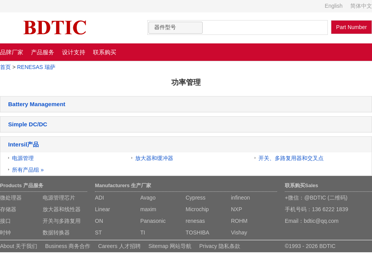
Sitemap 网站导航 (169, 246)
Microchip (197, 209)
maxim (148, 209)
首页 (5, 67)
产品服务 (42, 52)
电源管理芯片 (59, 198)
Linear (102, 209)
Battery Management (36, 104)
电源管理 (23, 158)
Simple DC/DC (27, 124)
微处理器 (11, 198)
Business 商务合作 (67, 246)
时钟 (5, 232)
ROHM (239, 221)
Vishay (239, 232)
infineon (240, 198)
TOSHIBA (197, 232)
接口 (5, 221)
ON (99, 221)
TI (142, 232)
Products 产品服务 (21, 185)
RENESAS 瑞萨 (36, 67)
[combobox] (175, 28)
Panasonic (152, 221)
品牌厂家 (11, 52)
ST (98, 232)
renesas (195, 221)
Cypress (195, 198)
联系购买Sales (301, 185)
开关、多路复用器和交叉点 (291, 158)
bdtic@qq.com (321, 221)
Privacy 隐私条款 (219, 246)
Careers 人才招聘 (119, 246)
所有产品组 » (28, 170)
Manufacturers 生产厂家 (123, 185)
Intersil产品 (23, 144)
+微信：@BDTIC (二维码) (316, 198)
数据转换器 (56, 232)
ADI (99, 198)
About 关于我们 (18, 246)
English (334, 6)
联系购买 (104, 52)
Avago (147, 198)
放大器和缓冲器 (154, 158)
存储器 (8, 209)
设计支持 (73, 52)
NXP (236, 209)
